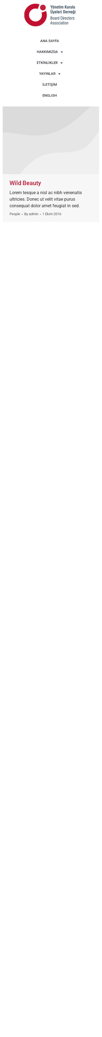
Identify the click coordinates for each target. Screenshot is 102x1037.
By (31, 214)
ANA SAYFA (49, 41)
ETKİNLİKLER (50, 62)
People (15, 214)
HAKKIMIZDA (50, 52)
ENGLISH (49, 95)
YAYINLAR (49, 73)
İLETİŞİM (49, 84)
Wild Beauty (25, 183)
